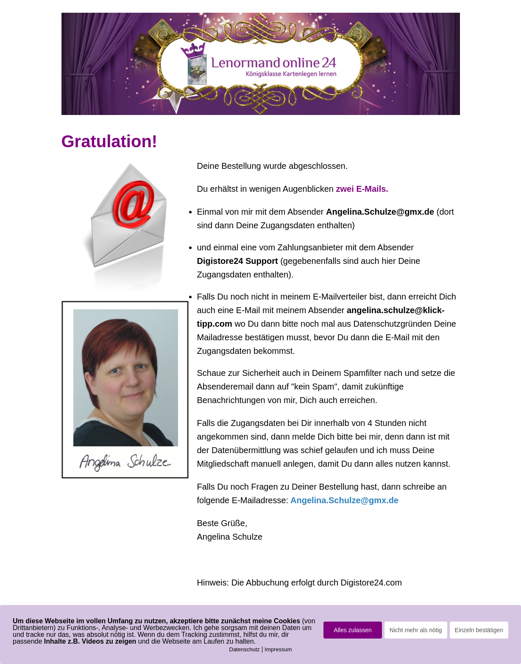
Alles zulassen (353, 630)
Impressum (278, 649)
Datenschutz (244, 649)
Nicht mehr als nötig (416, 630)
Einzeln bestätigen (479, 630)
